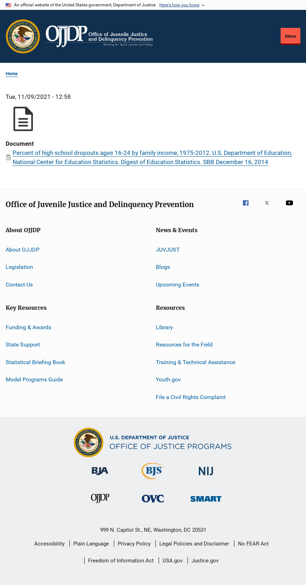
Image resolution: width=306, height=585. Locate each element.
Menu (290, 36)
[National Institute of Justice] (206, 476)
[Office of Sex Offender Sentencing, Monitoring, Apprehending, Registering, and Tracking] (205, 503)
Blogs (163, 267)
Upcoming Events (177, 284)
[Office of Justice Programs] (23, 36)
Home (12, 73)
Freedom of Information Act (121, 560)
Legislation (19, 267)
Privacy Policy (134, 544)
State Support (23, 344)
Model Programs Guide (34, 379)
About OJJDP (22, 249)
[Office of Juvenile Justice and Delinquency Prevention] (100, 505)
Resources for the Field (184, 344)
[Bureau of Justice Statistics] (152, 480)
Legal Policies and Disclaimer (194, 544)
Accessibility (49, 544)
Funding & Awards (28, 327)
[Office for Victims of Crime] (153, 504)
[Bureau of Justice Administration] (100, 476)
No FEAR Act (253, 544)
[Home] (99, 36)
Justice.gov (205, 560)
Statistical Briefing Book (35, 362)
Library (164, 327)
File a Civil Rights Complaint (191, 396)
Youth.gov (168, 379)
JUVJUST (168, 249)
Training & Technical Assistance (195, 362)
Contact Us (19, 284)
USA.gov (173, 560)
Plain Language (91, 544)
